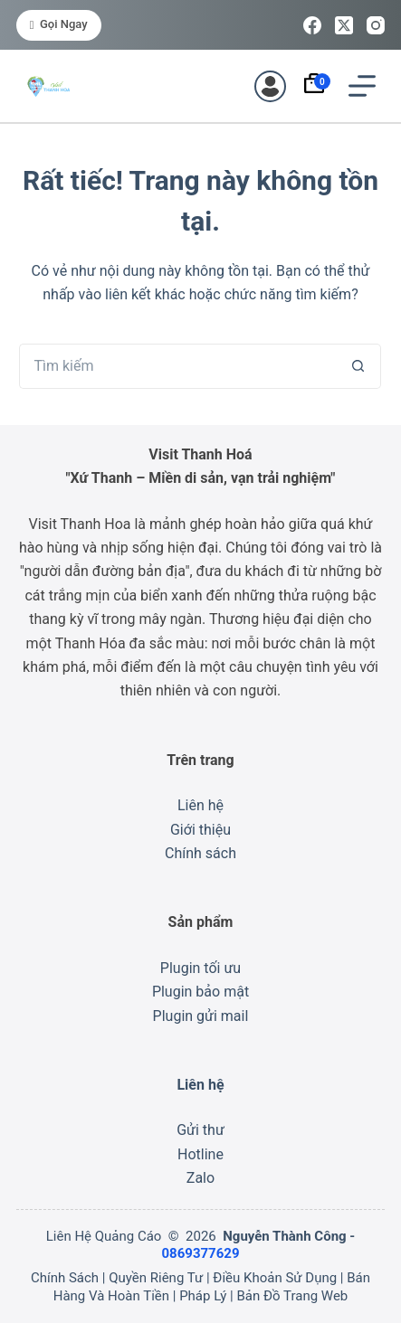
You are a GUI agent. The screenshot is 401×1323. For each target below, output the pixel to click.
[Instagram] (376, 25)
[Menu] (362, 85)
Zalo (200, 1177)
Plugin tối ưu (200, 968)
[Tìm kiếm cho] (177, 366)
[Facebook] (312, 25)
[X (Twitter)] (344, 25)
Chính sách (200, 853)
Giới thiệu (200, 829)
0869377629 (200, 1253)
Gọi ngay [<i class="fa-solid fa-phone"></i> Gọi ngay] (59, 24)
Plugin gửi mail (201, 1016)
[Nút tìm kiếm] (358, 366)
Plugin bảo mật (200, 991)
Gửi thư (200, 1130)
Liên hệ (200, 805)
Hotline (200, 1154)
